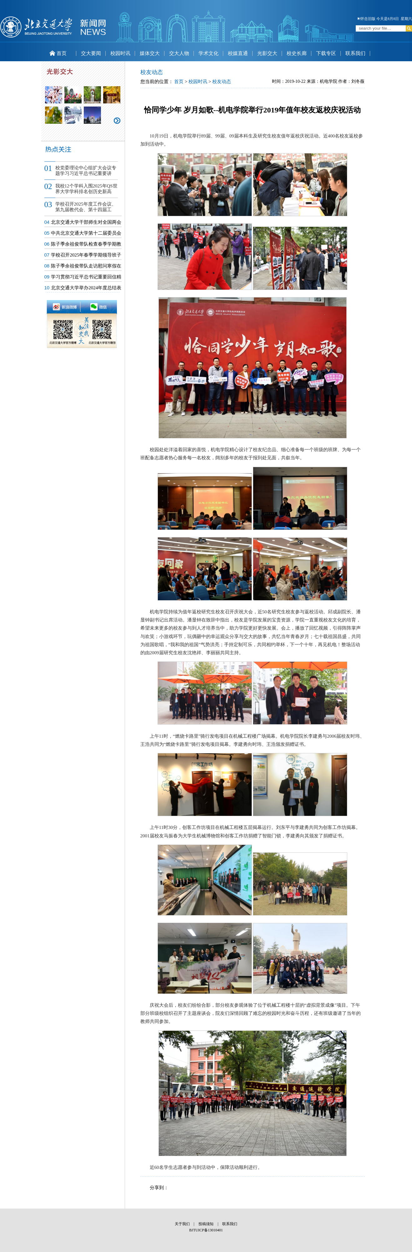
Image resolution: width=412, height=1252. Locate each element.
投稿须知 (206, 1224)
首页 (58, 53)
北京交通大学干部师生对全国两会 (86, 222)
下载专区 (326, 53)
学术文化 (208, 53)
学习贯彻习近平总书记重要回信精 (86, 276)
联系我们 (355, 53)
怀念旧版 (366, 19)
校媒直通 (238, 53)
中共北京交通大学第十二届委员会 (86, 233)
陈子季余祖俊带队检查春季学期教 (86, 244)
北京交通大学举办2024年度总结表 (86, 287)
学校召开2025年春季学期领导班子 (86, 254)
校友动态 (221, 81)
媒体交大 (150, 53)
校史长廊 (297, 53)
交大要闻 (91, 53)
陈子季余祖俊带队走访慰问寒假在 (86, 265)
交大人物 (179, 53)
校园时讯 (120, 53)
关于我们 (182, 1224)
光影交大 (267, 53)
